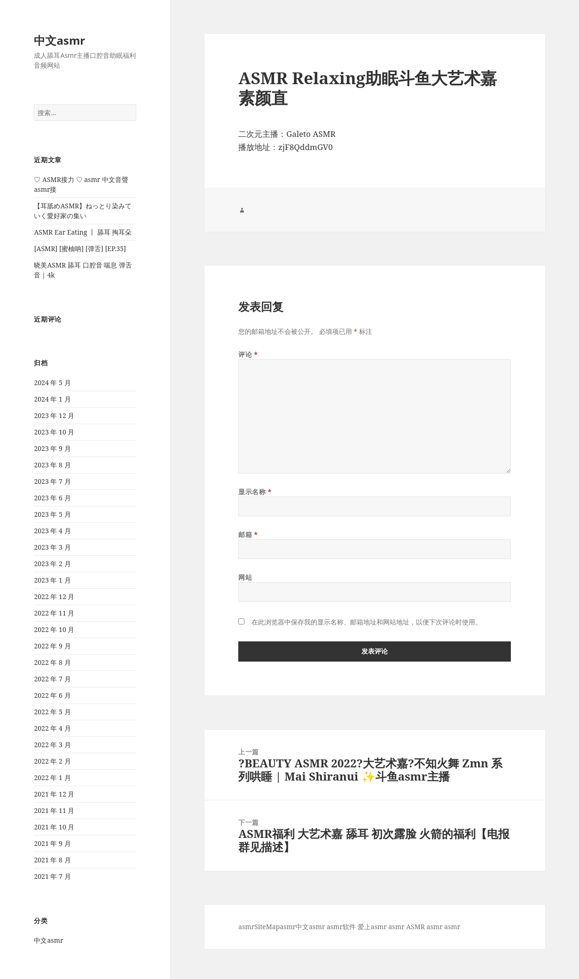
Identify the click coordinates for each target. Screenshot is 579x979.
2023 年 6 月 (52, 497)
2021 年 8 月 (52, 859)
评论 (248, 354)
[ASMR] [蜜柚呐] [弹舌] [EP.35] (80, 248)
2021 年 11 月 (54, 810)
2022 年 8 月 (52, 662)
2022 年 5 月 (52, 711)
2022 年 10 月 (54, 629)
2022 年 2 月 (52, 761)
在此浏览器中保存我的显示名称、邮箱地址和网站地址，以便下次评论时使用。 (366, 621)
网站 (245, 577)
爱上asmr (372, 926)
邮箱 (248, 534)
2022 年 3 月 (52, 744)
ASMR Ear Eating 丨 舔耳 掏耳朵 (83, 232)
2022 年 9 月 (52, 645)
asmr (246, 926)
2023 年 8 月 (52, 464)
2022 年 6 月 (52, 695)
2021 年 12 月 (54, 794)
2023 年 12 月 (54, 415)
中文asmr (59, 40)
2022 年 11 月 (54, 612)
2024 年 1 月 (52, 399)
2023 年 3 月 (52, 547)
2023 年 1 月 (52, 580)
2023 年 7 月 (52, 481)
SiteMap (267, 926)
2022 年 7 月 (52, 678)
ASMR (415, 926)
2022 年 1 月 (52, 777)
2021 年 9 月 (52, 843)
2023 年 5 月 (52, 514)
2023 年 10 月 (54, 431)
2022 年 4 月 (52, 728)
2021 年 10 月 (54, 826)
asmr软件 (341, 926)
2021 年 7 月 (52, 876)
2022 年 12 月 (54, 596)
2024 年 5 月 (52, 382)
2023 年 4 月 (52, 530)
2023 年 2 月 (52, 563)
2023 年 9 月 (52, 448)
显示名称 (255, 491)
